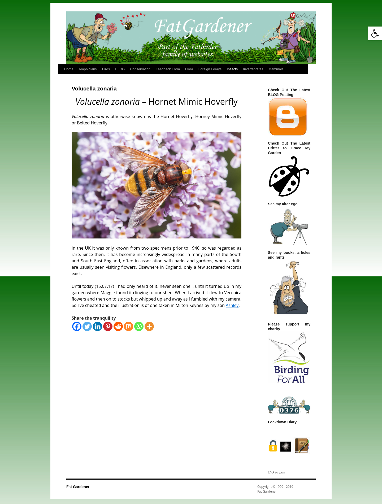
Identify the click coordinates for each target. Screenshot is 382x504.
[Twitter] (87, 326)
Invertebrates (253, 69)
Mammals (275, 69)
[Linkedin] (97, 326)
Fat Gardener (77, 487)
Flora (189, 69)
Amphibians (88, 69)
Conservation (140, 69)
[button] (375, 33)
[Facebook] (76, 326)
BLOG (120, 69)
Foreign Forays (210, 69)
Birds (106, 69)
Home (68, 69)
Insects (232, 69)
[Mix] (128, 326)
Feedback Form (168, 69)
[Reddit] (118, 326)
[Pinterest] (107, 326)
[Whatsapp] (139, 326)
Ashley (232, 305)
